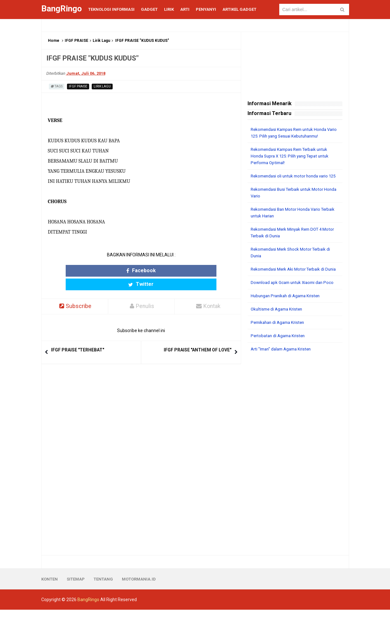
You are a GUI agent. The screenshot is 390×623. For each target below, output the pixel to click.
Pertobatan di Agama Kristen (280, 348)
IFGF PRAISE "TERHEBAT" (77, 336)
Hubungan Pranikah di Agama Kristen (288, 309)
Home (53, 40)
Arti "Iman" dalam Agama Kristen (283, 362)
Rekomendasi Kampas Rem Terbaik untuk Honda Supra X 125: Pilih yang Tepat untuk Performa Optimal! (293, 156)
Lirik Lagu (101, 40)
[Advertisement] (295, 467)
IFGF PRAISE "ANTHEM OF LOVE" (197, 336)
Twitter (165, 271)
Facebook (116, 271)
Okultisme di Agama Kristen (278, 322)
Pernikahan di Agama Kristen (280, 335)
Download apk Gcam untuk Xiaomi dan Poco (295, 295)
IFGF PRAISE (76, 40)
